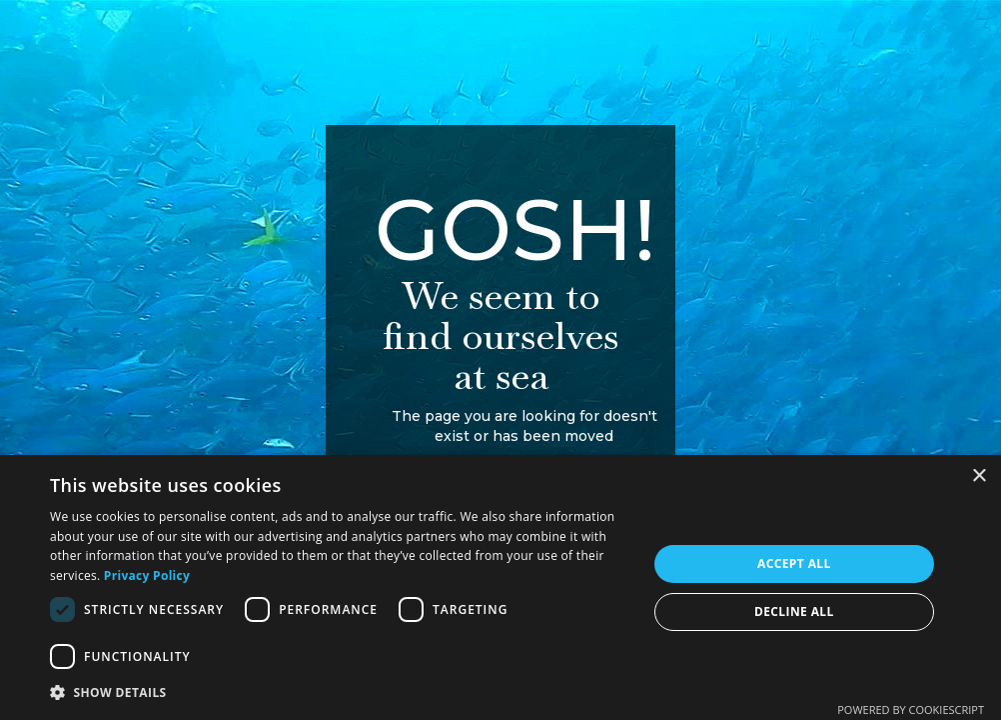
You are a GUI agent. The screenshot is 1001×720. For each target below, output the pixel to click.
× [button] (978, 476)
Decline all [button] (794, 611)
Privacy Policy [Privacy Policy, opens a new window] (147, 575)
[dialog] (500, 587)
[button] (339, 692)
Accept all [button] (794, 563)
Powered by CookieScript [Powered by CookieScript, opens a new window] (910, 709)
